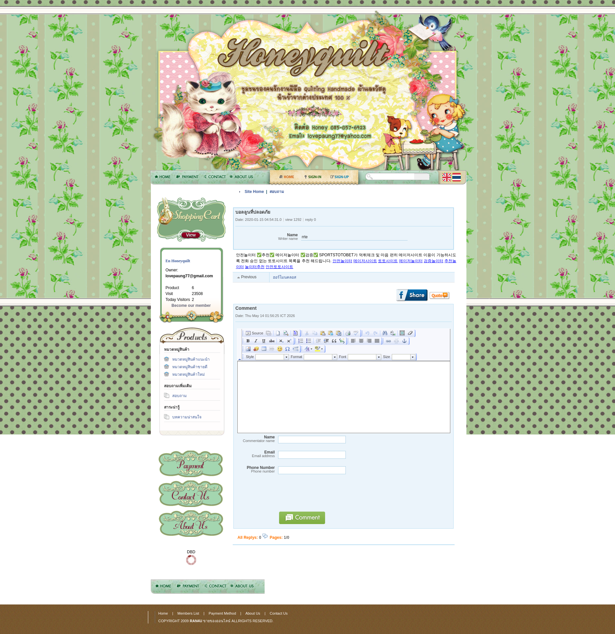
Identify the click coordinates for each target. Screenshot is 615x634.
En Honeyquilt (178, 261)
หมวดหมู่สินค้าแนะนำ (191, 359)
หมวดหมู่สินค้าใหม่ (188, 374)
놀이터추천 (255, 266)
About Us (190, 523)
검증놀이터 (433, 261)
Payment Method (190, 464)
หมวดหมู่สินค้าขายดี (189, 367)
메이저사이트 (365, 261)
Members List (188, 613)
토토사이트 (388, 261)
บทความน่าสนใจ (186, 417)
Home (163, 613)
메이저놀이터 (411, 261)
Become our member (191, 305)
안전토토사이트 (279, 266)
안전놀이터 (342, 261)
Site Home (254, 191)
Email (255, 454)
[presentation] (325, 496)
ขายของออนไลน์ (216, 621)
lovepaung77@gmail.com (189, 276)
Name (266, 237)
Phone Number (255, 469)
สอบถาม (179, 395)
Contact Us (190, 493)
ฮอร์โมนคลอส (284, 277)
